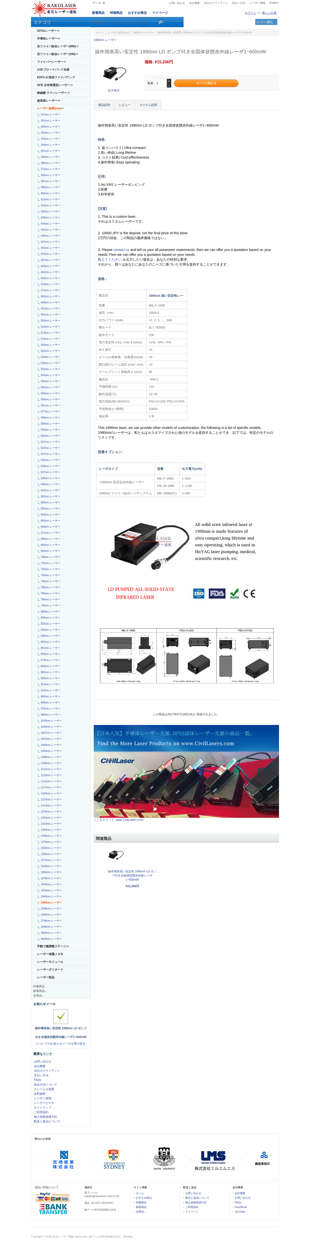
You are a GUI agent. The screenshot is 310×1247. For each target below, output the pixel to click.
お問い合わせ (177, 2)
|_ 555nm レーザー (48, 393)
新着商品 (98, 13)
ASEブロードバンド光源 (53, 69)
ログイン (250, 13)
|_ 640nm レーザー (48, 484)
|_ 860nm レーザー (48, 653)
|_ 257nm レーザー (48, 114)
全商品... (38, 995)
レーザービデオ (44, 1103)
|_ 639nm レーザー (48, 478)
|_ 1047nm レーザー (49, 732)
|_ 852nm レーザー (48, 647)
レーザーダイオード (50, 969)
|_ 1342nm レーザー (49, 817)
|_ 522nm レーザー (48, 350)
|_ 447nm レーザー (48, 241)
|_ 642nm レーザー (48, 490)
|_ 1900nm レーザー (49, 884)
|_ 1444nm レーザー (49, 829)
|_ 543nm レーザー (48, 375)
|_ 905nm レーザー (48, 678)
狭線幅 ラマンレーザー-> (53, 93)
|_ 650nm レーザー (48, 496)
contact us (121, 250)
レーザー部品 (45, 977)
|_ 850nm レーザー (48, 641)
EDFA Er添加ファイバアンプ (56, 77)
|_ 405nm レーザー (48, 193)
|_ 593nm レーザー (48, 429)
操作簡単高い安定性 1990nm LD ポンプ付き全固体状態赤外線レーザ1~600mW (132, 875)
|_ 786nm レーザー (48, 599)
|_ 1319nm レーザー (49, 811)
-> (50, 108)
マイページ (160, 13)
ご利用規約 (41, 1112)
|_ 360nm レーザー (48, 162)
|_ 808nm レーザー (48, 617)
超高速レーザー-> (48, 100)
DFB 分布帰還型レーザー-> (55, 85)
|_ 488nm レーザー (48, 302)
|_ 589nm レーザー (48, 423)
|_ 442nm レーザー (48, 229)
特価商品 (116, 13)
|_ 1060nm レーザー (49, 744)
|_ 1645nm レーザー (49, 866)
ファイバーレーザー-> (51, 62)
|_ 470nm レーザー (48, 284)
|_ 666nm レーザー (48, 526)
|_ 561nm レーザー (48, 405)
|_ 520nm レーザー (48, 344)
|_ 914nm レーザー (48, 684)
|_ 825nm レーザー (48, 623)
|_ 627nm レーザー (48, 453)
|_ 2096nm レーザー (49, 908)
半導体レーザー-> (48, 38)
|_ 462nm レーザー (48, 272)
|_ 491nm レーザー (48, 308)
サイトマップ (42, 1107)
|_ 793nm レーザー (48, 605)
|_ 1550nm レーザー (49, 854)
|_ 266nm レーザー (48, 126)
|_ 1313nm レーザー (49, 805)
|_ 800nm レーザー (48, 611)
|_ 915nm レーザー (48, 690)
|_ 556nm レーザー (48, 399)
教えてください (110, 259)
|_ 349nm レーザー (48, 144)
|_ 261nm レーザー (48, 120)
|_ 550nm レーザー (48, 381)
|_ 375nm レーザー (48, 169)
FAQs (37, 1080)
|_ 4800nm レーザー (49, 938)
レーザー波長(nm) (118, 32)
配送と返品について (47, 1121)
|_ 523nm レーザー (48, 356)
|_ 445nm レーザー (48, 235)
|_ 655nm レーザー (48, 502)
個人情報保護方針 (45, 1116)
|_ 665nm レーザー (48, 520)
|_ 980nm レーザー (48, 714)
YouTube (240, 1211)
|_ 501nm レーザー (48, 314)
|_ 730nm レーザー (48, 569)
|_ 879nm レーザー (48, 660)
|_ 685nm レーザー (48, 544)
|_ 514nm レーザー (48, 332)
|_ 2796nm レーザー (49, 920)
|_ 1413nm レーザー (49, 823)
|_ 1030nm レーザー (49, 720)
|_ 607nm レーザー (48, 441)
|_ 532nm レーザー (48, 369)
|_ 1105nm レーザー (49, 763)
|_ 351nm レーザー (48, 150)
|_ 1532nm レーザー (49, 847)
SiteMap (128, 1236)
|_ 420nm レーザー (48, 211)
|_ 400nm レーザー (48, 187)
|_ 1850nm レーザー (49, 872)
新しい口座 (269, 13)
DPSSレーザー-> (48, 30)
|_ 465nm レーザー (48, 278)
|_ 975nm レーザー (48, 708)
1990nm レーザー (143, 32)
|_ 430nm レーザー (48, 217)
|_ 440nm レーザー (48, 223)
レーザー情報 (257, 2)
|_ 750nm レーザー (48, 575)
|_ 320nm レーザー (48, 138)
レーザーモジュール (50, 962)
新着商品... (40, 991)
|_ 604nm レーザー (48, 435)
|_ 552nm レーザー (48, 387)
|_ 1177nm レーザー (49, 787)
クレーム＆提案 (44, 1089)
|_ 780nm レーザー (48, 587)
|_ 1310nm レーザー (49, 799)
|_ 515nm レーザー (48, 338)
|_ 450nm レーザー (48, 247)
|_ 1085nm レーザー (49, 757)
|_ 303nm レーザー (48, 132)
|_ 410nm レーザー (48, 199)
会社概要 (194, 2)
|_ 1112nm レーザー (49, 769)
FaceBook (241, 1207)
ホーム (100, 32)
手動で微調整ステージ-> (53, 946)
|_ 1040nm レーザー (49, 726)
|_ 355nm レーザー (48, 156)
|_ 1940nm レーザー (49, 896)
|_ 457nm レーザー (48, 259)
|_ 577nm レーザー (48, 411)
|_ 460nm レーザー (48, 266)
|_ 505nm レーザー (48, 320)
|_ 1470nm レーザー (49, 841)
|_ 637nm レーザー (48, 472)
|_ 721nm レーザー (48, 563)
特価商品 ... (40, 986)
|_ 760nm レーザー (48, 581)
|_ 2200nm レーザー (49, 914)
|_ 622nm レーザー (48, 447)
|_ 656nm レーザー (48, 508)
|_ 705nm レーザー (48, 556)
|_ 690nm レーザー (48, 550)
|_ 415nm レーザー (48, 205)
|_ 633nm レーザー (48, 460)
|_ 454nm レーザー (48, 253)
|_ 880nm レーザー (48, 666)
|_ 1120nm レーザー (49, 775)
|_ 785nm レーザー (48, 593)
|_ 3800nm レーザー (49, 932)
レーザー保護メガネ (50, 954)
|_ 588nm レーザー (48, 417)
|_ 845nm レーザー (48, 635)
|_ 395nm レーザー (48, 175)
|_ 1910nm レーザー (49, 890)
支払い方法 (238, 2)
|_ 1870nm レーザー (49, 878)
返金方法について (45, 1084)
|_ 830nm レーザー (48, 629)
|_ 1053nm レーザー (49, 738)
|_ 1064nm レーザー (49, 750)
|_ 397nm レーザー (48, 181)
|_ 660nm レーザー (48, 514)
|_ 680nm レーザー (48, 538)
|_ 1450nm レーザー (49, 835)
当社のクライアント (216, 2)
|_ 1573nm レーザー (49, 860)
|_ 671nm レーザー (48, 532)
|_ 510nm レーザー (48, 326)
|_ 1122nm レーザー (49, 781)
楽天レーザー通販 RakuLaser (70, 1236)
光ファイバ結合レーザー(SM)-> (57, 54)
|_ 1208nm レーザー (49, 793)
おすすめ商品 (137, 13)
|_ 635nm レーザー (48, 466)
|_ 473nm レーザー (48, 290)
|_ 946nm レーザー (48, 702)
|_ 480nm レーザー (48, 296)
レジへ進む (264, 22)
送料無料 (40, 1093)
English (274, 2)
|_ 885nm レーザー (48, 672)
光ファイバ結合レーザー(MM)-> (57, 46)
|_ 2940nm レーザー (49, 926)
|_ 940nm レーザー (48, 696)
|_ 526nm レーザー (48, 363)
